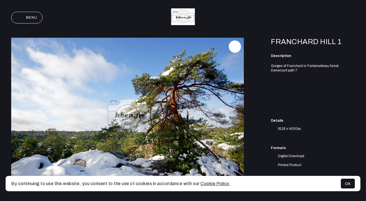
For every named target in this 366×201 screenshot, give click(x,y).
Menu (26, 17)
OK (348, 183)
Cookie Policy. (215, 183)
